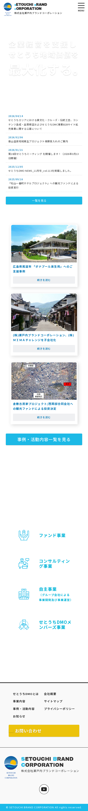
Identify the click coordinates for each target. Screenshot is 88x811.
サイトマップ (53, 701)
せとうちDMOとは (26, 694)
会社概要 (50, 694)
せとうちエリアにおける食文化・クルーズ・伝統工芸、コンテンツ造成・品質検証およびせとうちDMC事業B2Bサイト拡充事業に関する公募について (43, 124)
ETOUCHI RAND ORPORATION (47, 762)
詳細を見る (44, 648)
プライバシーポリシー (59, 709)
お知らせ (19, 716)
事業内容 (19, 701)
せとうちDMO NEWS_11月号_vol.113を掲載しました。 (40, 170)
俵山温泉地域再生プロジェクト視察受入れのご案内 (38, 141)
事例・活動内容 (24, 709)
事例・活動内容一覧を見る (44, 439)
